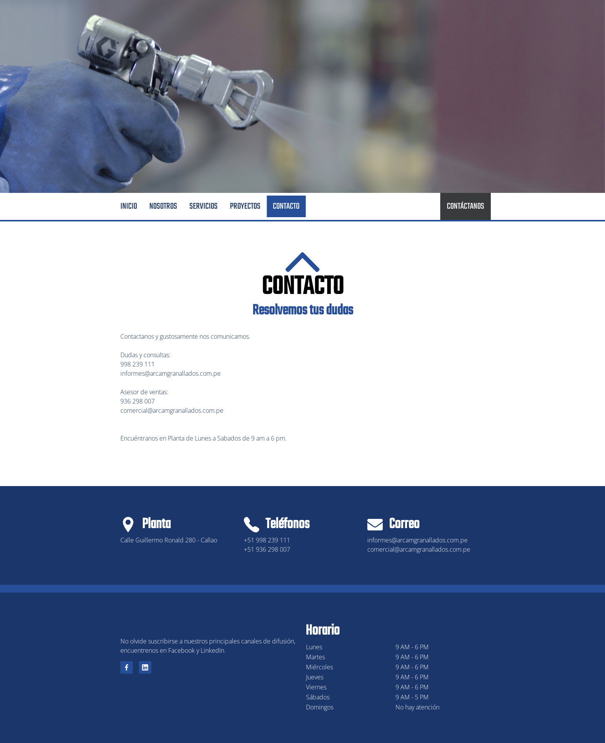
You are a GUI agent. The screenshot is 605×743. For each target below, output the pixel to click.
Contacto (286, 206)
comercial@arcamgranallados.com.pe (171, 410)
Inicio (128, 206)
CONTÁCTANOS (465, 206)
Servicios (203, 206)
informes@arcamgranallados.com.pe (170, 373)
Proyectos (245, 206)
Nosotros (163, 206)
